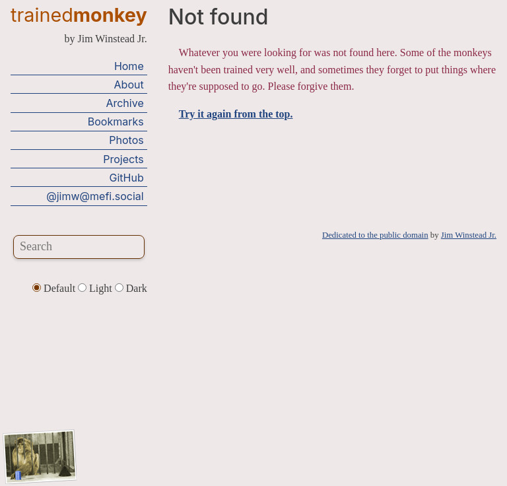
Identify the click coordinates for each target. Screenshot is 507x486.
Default (55, 288)
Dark (131, 288)
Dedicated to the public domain (375, 235)
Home (129, 66)
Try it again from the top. (236, 114)
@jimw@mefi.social (94, 196)
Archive (124, 103)
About (129, 84)
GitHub (127, 177)
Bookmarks (116, 121)
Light (96, 288)
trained (79, 14)
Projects (123, 159)
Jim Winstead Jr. (468, 235)
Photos (126, 140)
